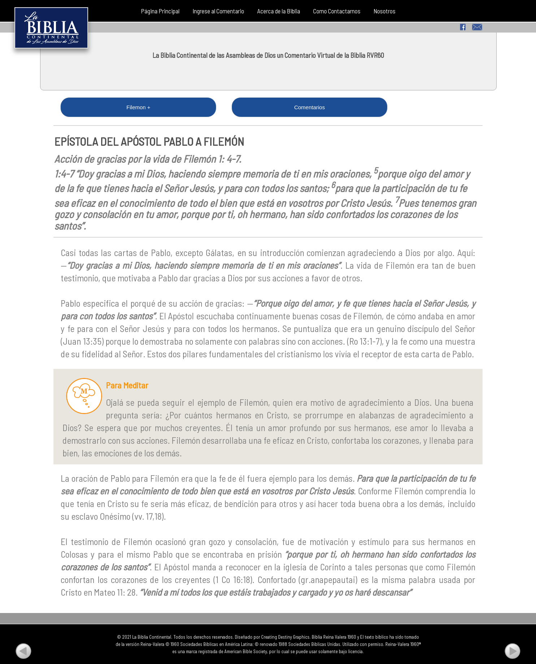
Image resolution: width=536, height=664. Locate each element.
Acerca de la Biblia (278, 10)
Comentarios (167, 107)
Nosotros (384, 10)
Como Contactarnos (336, 10)
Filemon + (91, 107)
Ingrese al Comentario (218, 10)
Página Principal (160, 10)
